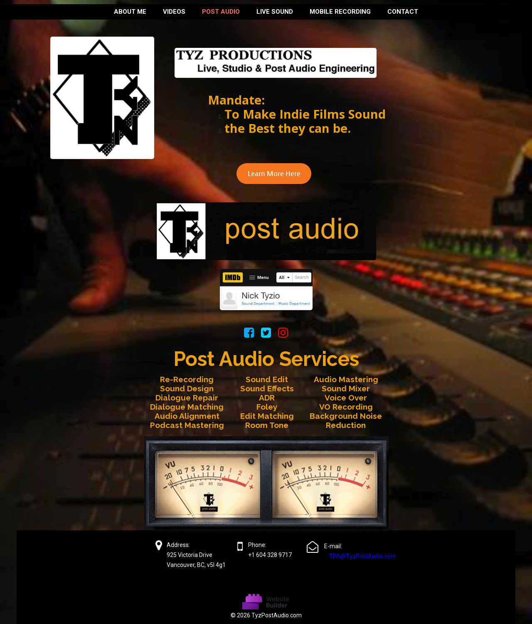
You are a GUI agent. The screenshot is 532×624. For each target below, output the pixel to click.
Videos (174, 11)
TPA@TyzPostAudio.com (362, 556)
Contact (402, 11)
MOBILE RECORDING (340, 11)
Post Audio (221, 11)
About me (130, 11)
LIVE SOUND (274, 11)
